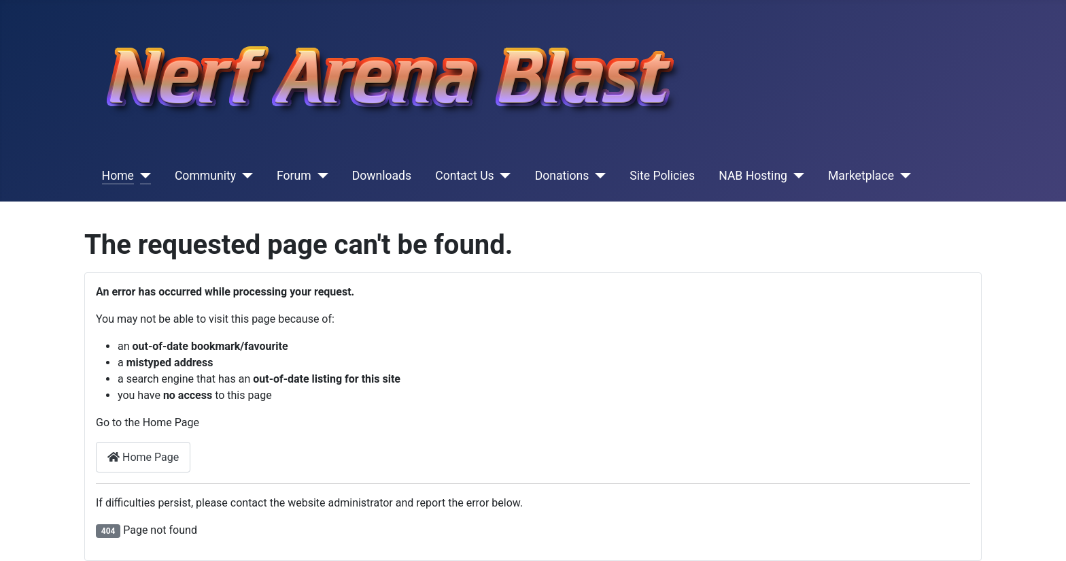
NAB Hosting (753, 175)
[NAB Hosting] (795, 176)
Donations (562, 175)
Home (118, 175)
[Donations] (597, 176)
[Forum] (319, 176)
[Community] (244, 176)
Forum (294, 175)
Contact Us (464, 175)
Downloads (381, 175)
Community (205, 175)
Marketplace (861, 175)
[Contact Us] (502, 176)
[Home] (142, 176)
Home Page (143, 457)
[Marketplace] (902, 176)
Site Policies (662, 175)
